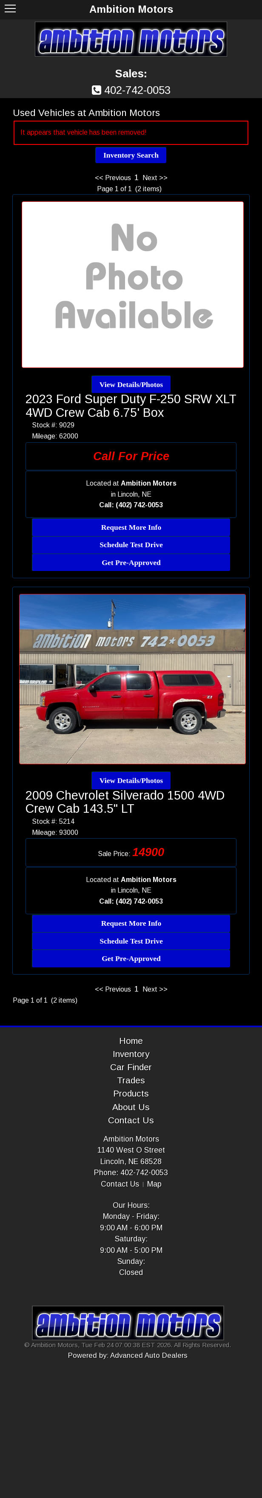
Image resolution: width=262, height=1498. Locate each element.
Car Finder (131, 1067)
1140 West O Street (131, 1150)
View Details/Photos (131, 384)
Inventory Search (131, 155)
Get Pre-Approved (131, 562)
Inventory (131, 1054)
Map (154, 1184)
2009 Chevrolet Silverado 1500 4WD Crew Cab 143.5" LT (125, 802)
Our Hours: (131, 1205)
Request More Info (131, 527)
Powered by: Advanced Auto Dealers (128, 1355)
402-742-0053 (137, 90)
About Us (131, 1107)
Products (131, 1093)
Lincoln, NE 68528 (131, 1161)
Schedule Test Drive (131, 544)
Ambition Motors (131, 1139)
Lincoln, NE (134, 494)
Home (131, 1041)
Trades (131, 1080)
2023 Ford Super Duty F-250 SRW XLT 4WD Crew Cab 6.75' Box (131, 405)
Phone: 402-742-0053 (131, 1172)
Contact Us (131, 1120)
